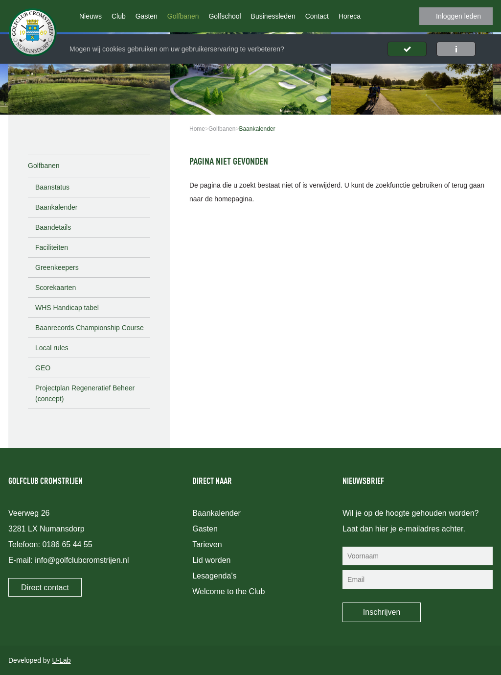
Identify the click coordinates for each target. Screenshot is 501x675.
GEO (42, 368)
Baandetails (53, 227)
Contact (317, 16)
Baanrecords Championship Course (89, 328)
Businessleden (273, 16)
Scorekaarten (55, 287)
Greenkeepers (57, 267)
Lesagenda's (214, 576)
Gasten (147, 16)
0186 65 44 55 (67, 544)
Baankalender (56, 207)
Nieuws (90, 16)
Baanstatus (52, 187)
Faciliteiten (51, 247)
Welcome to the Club (228, 591)
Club (119, 16)
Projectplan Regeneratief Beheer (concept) (85, 393)
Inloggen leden (458, 16)
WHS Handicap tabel (67, 308)
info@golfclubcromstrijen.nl (82, 560)
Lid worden (211, 560)
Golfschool (224, 16)
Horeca (350, 16)
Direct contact (45, 587)
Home (197, 128)
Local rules (51, 348)
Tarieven (207, 544)
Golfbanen (183, 16)
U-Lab (61, 660)
